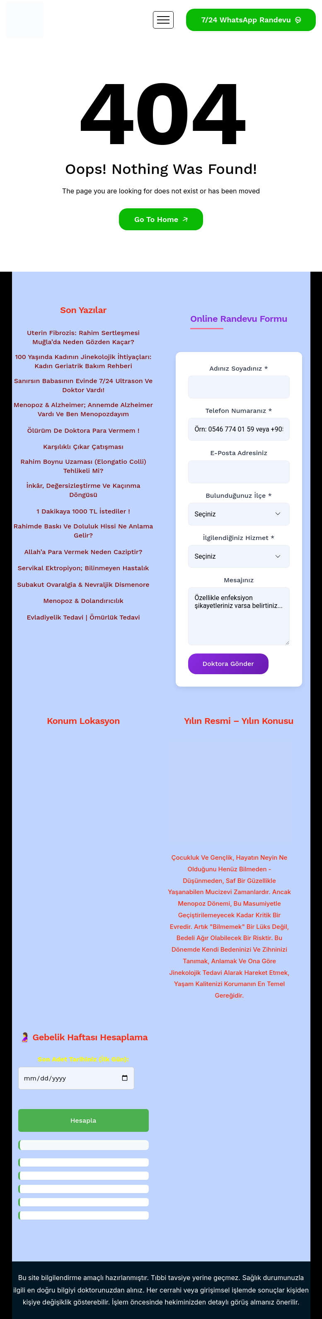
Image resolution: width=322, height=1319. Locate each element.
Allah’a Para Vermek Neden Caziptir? (83, 552)
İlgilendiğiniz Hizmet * (238, 538)
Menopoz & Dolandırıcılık (83, 601)
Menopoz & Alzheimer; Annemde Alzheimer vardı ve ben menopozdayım (83, 409)
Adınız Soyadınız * (238, 368)
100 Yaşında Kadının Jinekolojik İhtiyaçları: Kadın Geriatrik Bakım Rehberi (83, 361)
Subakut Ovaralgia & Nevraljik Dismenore (83, 584)
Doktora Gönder (228, 664)
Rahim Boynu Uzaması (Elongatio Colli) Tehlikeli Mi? (83, 466)
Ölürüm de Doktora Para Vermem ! (83, 430)
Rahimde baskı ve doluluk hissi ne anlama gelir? (83, 530)
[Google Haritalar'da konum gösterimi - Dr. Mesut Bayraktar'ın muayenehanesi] (83, 786)
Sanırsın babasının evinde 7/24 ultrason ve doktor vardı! (83, 385)
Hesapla (83, 1120)
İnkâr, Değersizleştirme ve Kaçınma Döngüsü (83, 490)
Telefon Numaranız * (238, 411)
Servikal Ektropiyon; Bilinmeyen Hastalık (83, 568)
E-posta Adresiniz (238, 453)
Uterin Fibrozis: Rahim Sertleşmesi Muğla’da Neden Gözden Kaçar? (83, 337)
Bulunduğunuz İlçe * (239, 495)
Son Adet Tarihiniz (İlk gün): (83, 1059)
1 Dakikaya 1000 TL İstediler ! (83, 511)
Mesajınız (239, 580)
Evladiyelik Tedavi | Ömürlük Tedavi (83, 617)
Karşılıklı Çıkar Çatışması (83, 447)
